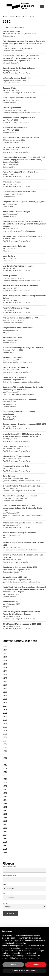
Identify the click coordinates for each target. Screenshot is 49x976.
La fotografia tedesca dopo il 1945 (17, 78)
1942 (5, 654)
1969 (5, 748)
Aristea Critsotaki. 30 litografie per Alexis (19, 533)
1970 (5, 751)
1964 (5, 730)
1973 (5, 762)
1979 (5, 783)
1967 (5, 741)
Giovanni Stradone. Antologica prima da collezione (23, 486)
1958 (5, 710)
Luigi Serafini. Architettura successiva (18, 266)
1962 (5, 723)
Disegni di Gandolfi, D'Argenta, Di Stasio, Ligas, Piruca (24, 202)
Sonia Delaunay (9, 476)
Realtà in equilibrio (10, 602)
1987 (5, 811)
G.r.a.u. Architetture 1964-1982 (15, 367)
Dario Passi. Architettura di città (16, 147)
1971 (5, 755)
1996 (5, 842)
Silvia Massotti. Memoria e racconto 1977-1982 (22, 624)
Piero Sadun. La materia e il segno (16, 212)
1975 (5, 769)
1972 (5, 758)
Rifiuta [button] (13, 965)
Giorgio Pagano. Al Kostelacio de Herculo (19, 98)
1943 (5, 657)
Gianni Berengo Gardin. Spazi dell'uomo (19, 68)
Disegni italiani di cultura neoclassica (18, 328)
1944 (5, 661)
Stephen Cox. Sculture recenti (15, 128)
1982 (32, 17)
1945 (5, 664)
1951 (5, 685)
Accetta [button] (35, 965)
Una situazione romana (12, 182)
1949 (5, 678)
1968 (5, 744)
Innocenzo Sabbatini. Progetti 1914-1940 (19, 118)
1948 (5, 675)
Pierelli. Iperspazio (10, 276)
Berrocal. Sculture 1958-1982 (15, 577)
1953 (5, 692)
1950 (5, 682)
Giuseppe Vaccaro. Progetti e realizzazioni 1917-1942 (24, 424)
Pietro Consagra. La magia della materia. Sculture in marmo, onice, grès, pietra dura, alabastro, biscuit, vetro (24, 43)
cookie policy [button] (21, 943)
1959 (5, 713)
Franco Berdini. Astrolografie (14, 377)
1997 (5, 846)
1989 (5, 818)
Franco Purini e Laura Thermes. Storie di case (21, 172)
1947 (5, 671)
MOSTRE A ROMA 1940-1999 (20, 641)
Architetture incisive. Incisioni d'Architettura (20, 286)
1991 (5, 825)
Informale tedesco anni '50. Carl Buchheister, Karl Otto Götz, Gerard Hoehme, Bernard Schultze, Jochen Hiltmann (24, 224)
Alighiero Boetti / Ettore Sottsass (16, 456)
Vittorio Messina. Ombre (12, 338)
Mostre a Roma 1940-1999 (18, 17)
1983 (5, 797)
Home (5, 17)
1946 (5, 668)
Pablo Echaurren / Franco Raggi (15, 446)
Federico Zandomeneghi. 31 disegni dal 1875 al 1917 (24, 348)
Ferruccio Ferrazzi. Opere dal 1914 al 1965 (19, 192)
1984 (5, 800)
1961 (5, 720)
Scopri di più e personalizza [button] (24, 971)
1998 (5, 849)
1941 (5, 650)
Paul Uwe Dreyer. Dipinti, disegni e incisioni (20, 496)
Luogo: (5, 903)
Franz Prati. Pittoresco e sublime (16, 308)
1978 (5, 779)
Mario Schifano (9, 256)
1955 (5, 699)
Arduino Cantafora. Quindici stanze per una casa (22, 523)
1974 (5, 765)
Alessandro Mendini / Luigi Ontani (16, 466)
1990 (5, 821)
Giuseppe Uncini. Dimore (12, 357)
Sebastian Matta (9, 88)
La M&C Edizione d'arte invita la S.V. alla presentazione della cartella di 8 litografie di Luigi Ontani (22, 508)
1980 (5, 786)
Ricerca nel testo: (10, 876)
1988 (5, 814)
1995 (5, 839)
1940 (5, 647)
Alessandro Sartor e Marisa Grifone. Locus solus (22, 236)
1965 (5, 734)
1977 (5, 776)
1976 (5, 772)
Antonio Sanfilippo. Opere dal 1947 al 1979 (20, 318)
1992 (5, 828)
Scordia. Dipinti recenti (12, 108)
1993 (5, 832)
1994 (5, 835)
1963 (5, 727)
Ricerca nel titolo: (10, 867)
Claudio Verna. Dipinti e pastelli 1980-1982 (20, 567)
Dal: (4, 885)
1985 (5, 804)
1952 (5, 689)
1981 (5, 790)
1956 (5, 703)
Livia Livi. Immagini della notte (14, 246)
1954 (5, 696)
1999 (5, 852)
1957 (5, 706)
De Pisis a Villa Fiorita (11, 31)
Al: (4, 894)
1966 (5, 737)
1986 (5, 807)
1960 (5, 717)
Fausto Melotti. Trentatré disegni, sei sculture (21, 138)
